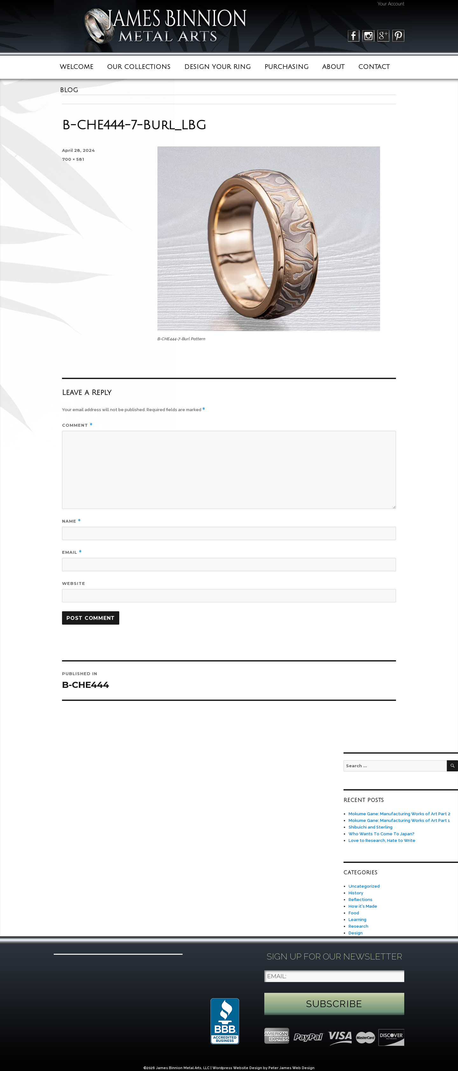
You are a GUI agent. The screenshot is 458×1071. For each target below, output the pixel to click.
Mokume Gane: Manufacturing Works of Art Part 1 (399, 820)
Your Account (391, 3)
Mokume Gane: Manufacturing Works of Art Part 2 (399, 813)
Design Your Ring (217, 67)
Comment (77, 425)
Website (73, 583)
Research (358, 926)
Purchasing (286, 67)
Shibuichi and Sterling (370, 827)
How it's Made (363, 906)
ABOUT (333, 67)
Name (71, 521)
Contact (374, 67)
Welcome (76, 67)
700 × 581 (73, 159)
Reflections (360, 899)
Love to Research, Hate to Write (382, 840)
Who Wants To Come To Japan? (381, 833)
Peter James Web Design (291, 1068)
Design (356, 933)
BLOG (69, 90)
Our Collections (138, 67)
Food (354, 913)
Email (72, 552)
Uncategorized (364, 886)
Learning (357, 919)
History (356, 893)
